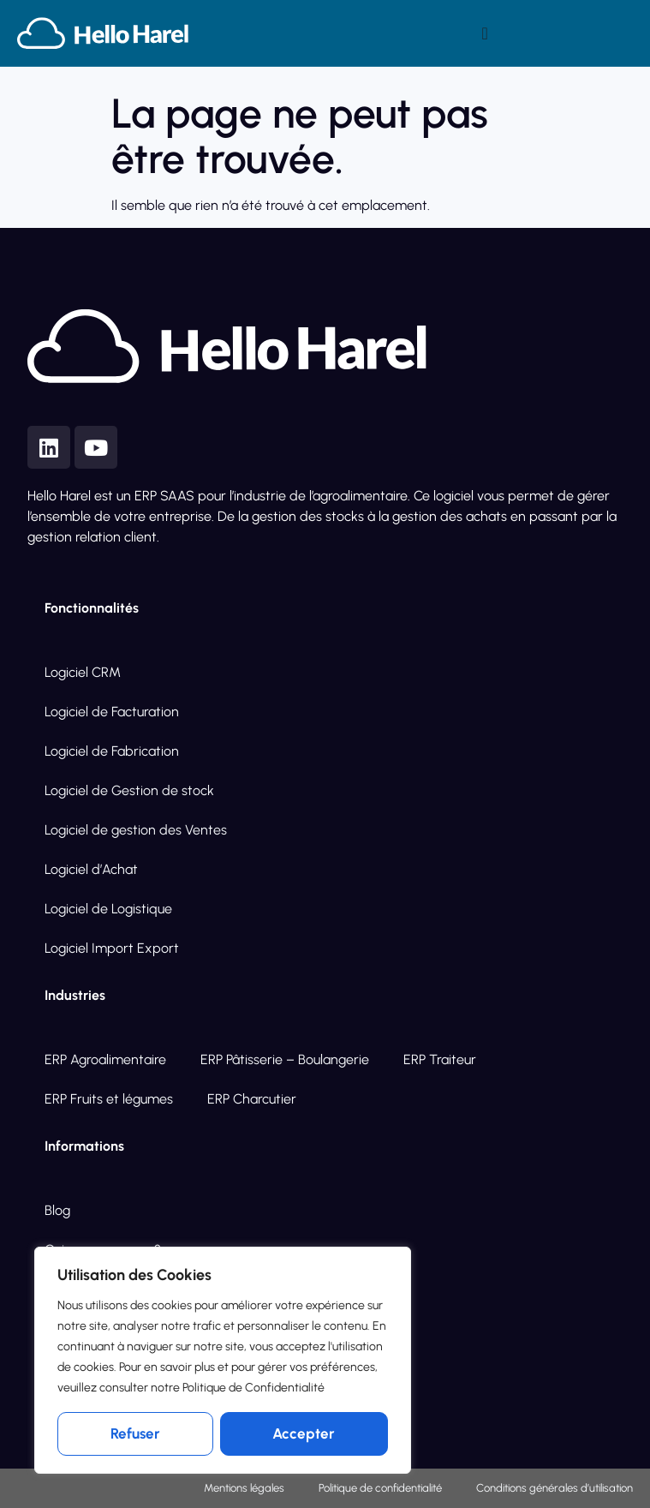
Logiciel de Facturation (112, 711)
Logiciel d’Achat (91, 869)
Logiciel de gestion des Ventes (136, 830)
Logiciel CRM (83, 672)
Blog (57, 1210)
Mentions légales (244, 1487)
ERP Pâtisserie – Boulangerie (284, 1059)
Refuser (135, 1433)
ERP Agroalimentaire (105, 1059)
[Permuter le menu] (485, 33)
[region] (222, 1361)
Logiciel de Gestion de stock (129, 790)
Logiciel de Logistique (108, 909)
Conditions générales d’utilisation (554, 1487)
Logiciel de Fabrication (112, 751)
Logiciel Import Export (112, 948)
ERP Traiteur (439, 1059)
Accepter (303, 1433)
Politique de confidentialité (380, 1487)
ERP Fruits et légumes (109, 1099)
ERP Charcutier (251, 1099)
